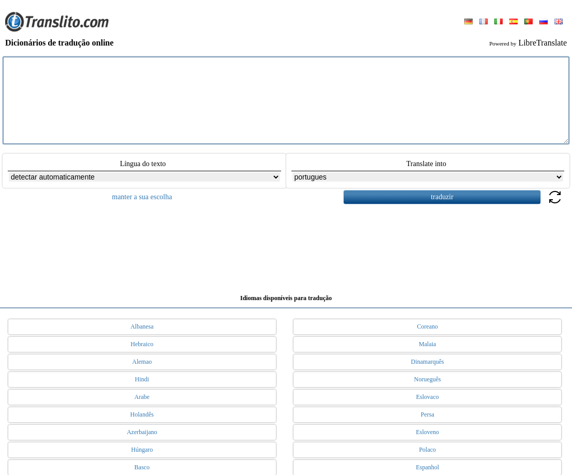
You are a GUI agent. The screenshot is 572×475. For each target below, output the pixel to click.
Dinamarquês (427, 361)
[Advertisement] (286, 245)
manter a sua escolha (142, 197)
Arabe (142, 396)
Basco (142, 467)
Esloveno (427, 432)
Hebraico (141, 344)
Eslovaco (427, 396)
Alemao (142, 361)
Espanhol (427, 467)
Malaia (427, 344)
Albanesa (142, 326)
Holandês (142, 414)
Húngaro (142, 449)
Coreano (427, 326)
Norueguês (427, 379)
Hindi (142, 379)
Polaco (427, 449)
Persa (427, 414)
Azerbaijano (142, 432)
